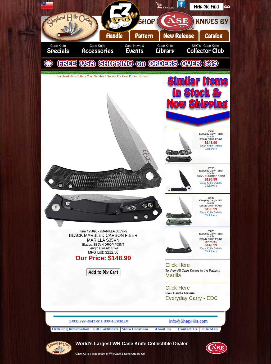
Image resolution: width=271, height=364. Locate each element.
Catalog (213, 36)
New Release (178, 36)
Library (165, 51)
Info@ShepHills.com (188, 321)
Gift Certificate (106, 329)
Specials (58, 51)
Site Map (210, 329)
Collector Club (205, 51)
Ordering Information (70, 329)
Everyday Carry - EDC (191, 298)
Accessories (98, 51)
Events (134, 51)
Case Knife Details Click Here (211, 147)
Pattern (144, 36)
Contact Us (187, 329)
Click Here (177, 265)
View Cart (165, 7)
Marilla (173, 275)
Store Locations (135, 329)
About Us (163, 329)
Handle (114, 36)
